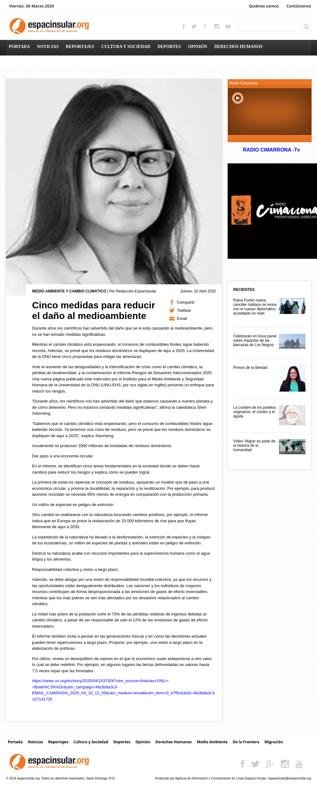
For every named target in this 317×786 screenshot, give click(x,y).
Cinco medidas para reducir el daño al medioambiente (93, 310)
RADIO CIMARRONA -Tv (271, 149)
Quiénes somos (264, 6)
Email (182, 318)
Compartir (186, 302)
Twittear (184, 310)
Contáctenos (298, 6)
